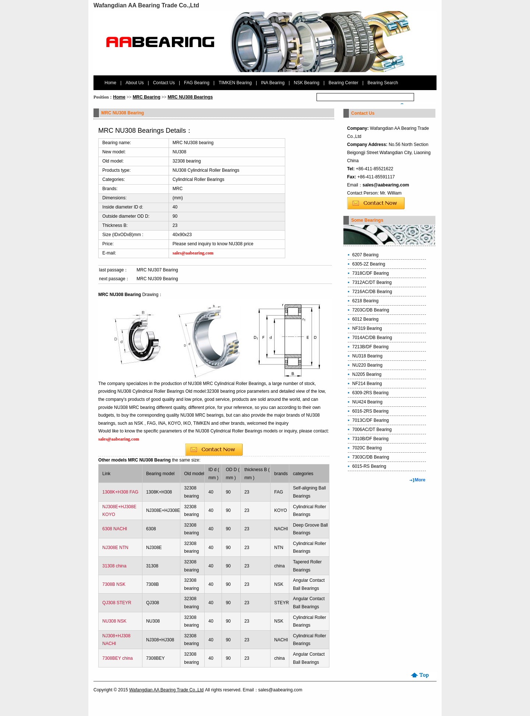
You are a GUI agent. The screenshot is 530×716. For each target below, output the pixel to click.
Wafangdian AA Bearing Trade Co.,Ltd (166, 689)
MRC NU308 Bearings (190, 97)
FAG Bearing (196, 82)
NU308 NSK (114, 621)
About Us (135, 82)
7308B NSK (114, 584)
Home (110, 82)
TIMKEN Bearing (235, 82)
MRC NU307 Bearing (157, 269)
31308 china (114, 566)
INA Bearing (273, 82)
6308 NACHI (114, 528)
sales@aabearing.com (386, 185)
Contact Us (164, 82)
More (420, 479)
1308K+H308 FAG (120, 492)
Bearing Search (383, 82)
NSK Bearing (306, 82)
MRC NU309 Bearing (157, 278)
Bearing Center (343, 82)
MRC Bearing (146, 97)
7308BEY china (117, 658)
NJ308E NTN (115, 547)
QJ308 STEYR (116, 602)
